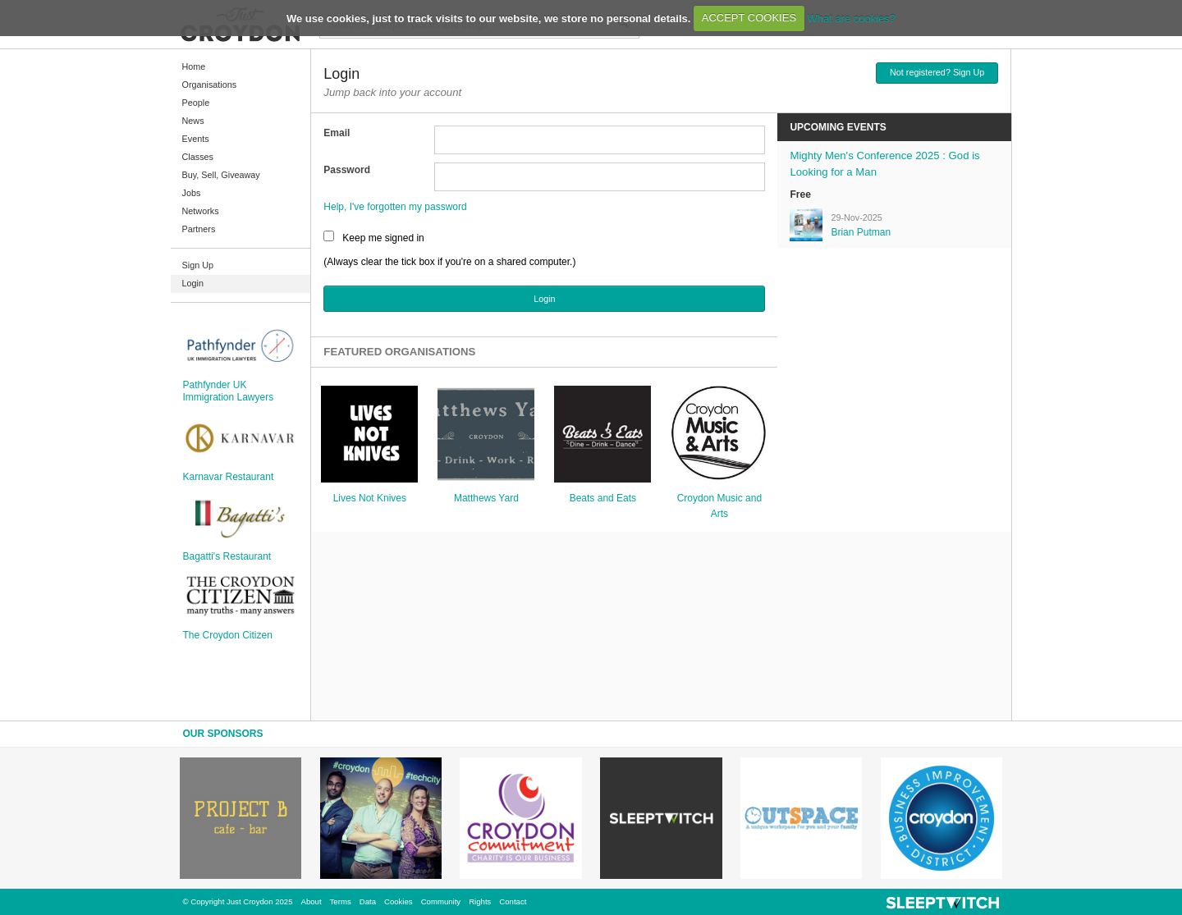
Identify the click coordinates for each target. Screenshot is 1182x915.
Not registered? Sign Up (937, 72)
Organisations (209, 84)
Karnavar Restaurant (228, 477)
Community (441, 901)
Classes (197, 157)
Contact (512, 901)
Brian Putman (861, 232)
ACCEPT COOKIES (749, 17)
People (196, 103)
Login (193, 283)
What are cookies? (851, 17)
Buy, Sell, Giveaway (221, 175)
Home (194, 66)
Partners (199, 229)
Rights (480, 901)
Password (346, 170)
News (193, 121)
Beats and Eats (603, 498)
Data (368, 901)
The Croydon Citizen (228, 635)
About (311, 901)
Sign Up (197, 265)
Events (195, 139)
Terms (340, 901)
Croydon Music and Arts (719, 505)
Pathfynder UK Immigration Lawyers (228, 390)
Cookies (398, 901)
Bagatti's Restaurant (227, 556)
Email (336, 133)
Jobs (191, 193)
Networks (200, 211)
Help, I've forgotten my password (394, 207)
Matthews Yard (486, 498)
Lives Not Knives (369, 498)
